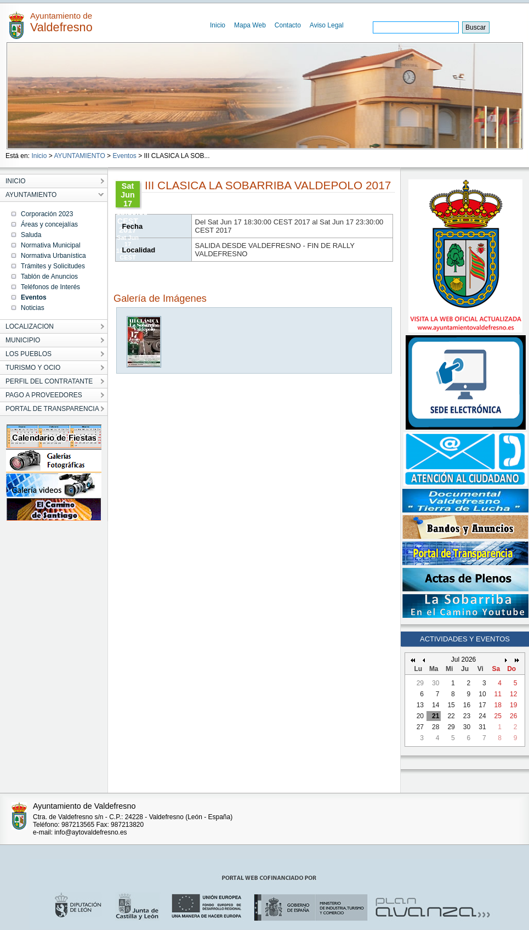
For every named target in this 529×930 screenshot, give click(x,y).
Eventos (124, 156)
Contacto (288, 25)
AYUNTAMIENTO (79, 156)
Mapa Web (250, 25)
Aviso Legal (327, 25)
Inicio (217, 25)
